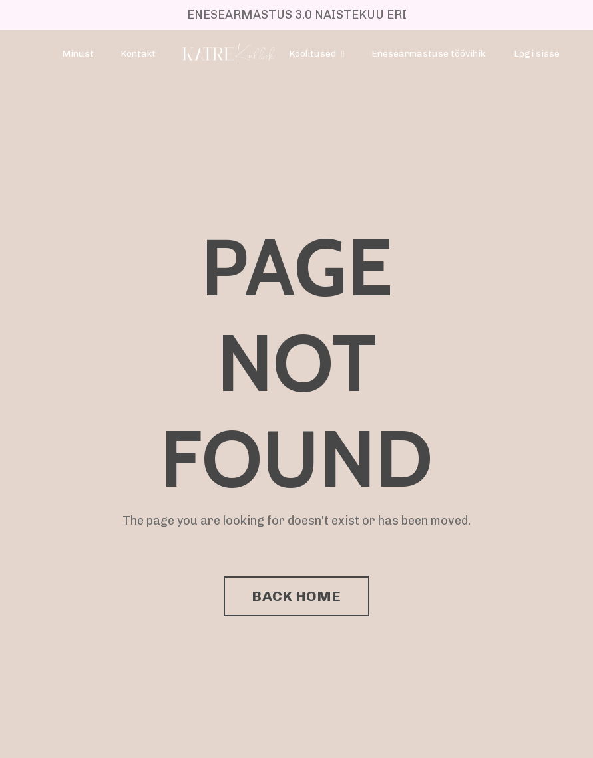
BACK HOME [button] (296, 596)
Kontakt (138, 53)
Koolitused (317, 53)
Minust (78, 53)
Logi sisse (537, 53)
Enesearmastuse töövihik (428, 53)
